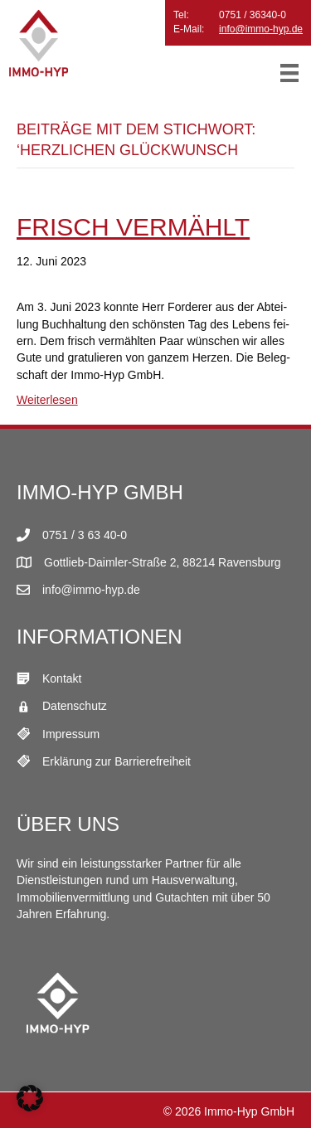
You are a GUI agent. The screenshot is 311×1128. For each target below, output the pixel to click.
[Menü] (289, 73)
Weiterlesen (47, 399)
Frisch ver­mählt (133, 227)
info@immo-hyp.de (261, 29)
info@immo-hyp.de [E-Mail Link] (91, 589)
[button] (30, 1098)
